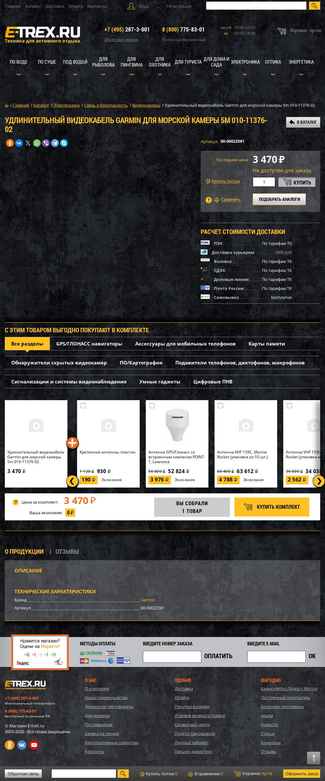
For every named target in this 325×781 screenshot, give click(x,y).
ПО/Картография (141, 362)
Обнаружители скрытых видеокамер (59, 362)
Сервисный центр (192, 724)
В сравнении (205, 774)
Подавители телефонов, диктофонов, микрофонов (240, 362)
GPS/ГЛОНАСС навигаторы (89, 343)
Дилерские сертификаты (109, 706)
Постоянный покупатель (285, 697)
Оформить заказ (301, 774)
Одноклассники (9, 745)
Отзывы (269, 751)
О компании (97, 688)
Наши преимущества (106, 697)
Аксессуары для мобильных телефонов (185, 343)
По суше (47, 61)
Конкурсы (271, 742)
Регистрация (178, 6)
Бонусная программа (282, 706)
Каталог (33, 6)
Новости (269, 724)
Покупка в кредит (192, 706)
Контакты (97, 6)
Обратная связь (23, 774)
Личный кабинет (191, 742)
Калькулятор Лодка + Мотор (289, 688)
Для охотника (160, 62)
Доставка (55, 6)
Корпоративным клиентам (111, 742)
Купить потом (223, 181)
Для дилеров (97, 715)
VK (22, 745)
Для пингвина (132, 62)
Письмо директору (194, 751)
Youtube (34, 745)
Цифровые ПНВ (213, 381)
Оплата (75, 6)
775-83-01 (183, 29)
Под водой (75, 61)
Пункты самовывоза (195, 733)
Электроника (245, 61)
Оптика (273, 61)
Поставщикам (99, 724)
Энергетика (301, 61)
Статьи (268, 733)
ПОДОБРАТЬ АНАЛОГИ (279, 199)
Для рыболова (103, 62)
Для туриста (188, 61)
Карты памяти (267, 343)
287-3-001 (127, 29)
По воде (18, 61)
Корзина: (253, 773)
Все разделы (27, 343)
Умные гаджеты (159, 381)
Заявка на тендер (102, 733)
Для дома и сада (216, 62)
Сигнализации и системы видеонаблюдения (69, 381)
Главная (13, 6)
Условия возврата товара (200, 715)
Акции (267, 715)
